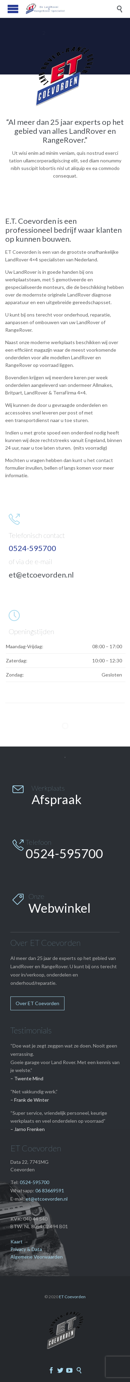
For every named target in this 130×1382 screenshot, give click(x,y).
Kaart (16, 1241)
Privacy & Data (26, 1249)
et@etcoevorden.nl (41, 574)
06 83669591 (49, 1190)
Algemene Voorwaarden (36, 1257)
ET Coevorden (72, 1296)
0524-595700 (34, 1182)
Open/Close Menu (13, 9)
